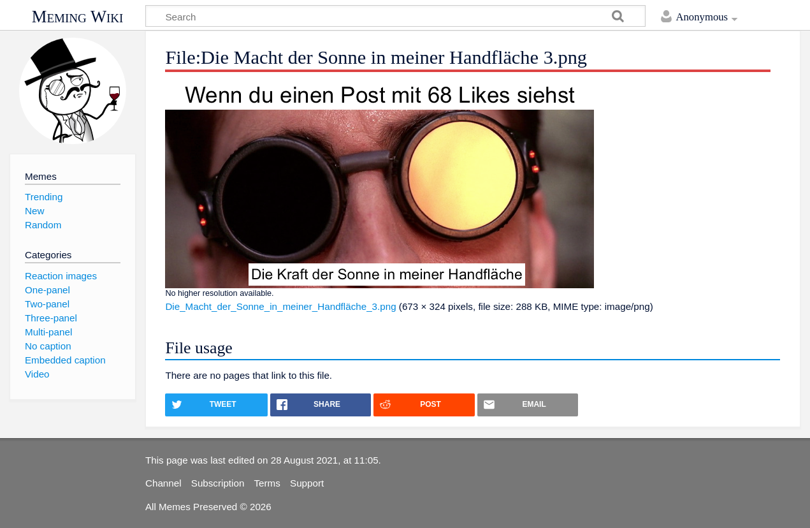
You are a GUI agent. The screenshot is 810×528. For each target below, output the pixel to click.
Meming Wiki (78, 16)
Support (307, 483)
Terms (267, 483)
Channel (163, 483)
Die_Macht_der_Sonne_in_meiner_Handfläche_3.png (280, 306)
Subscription (218, 483)
